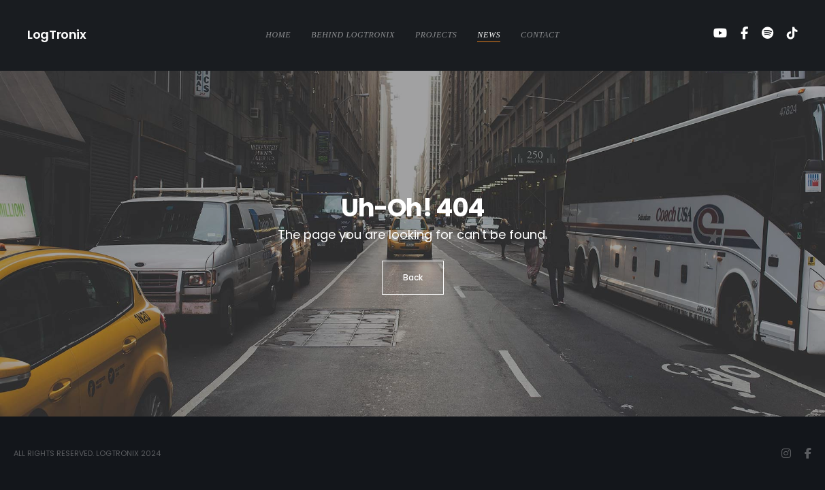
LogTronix (56, 34)
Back (413, 277)
